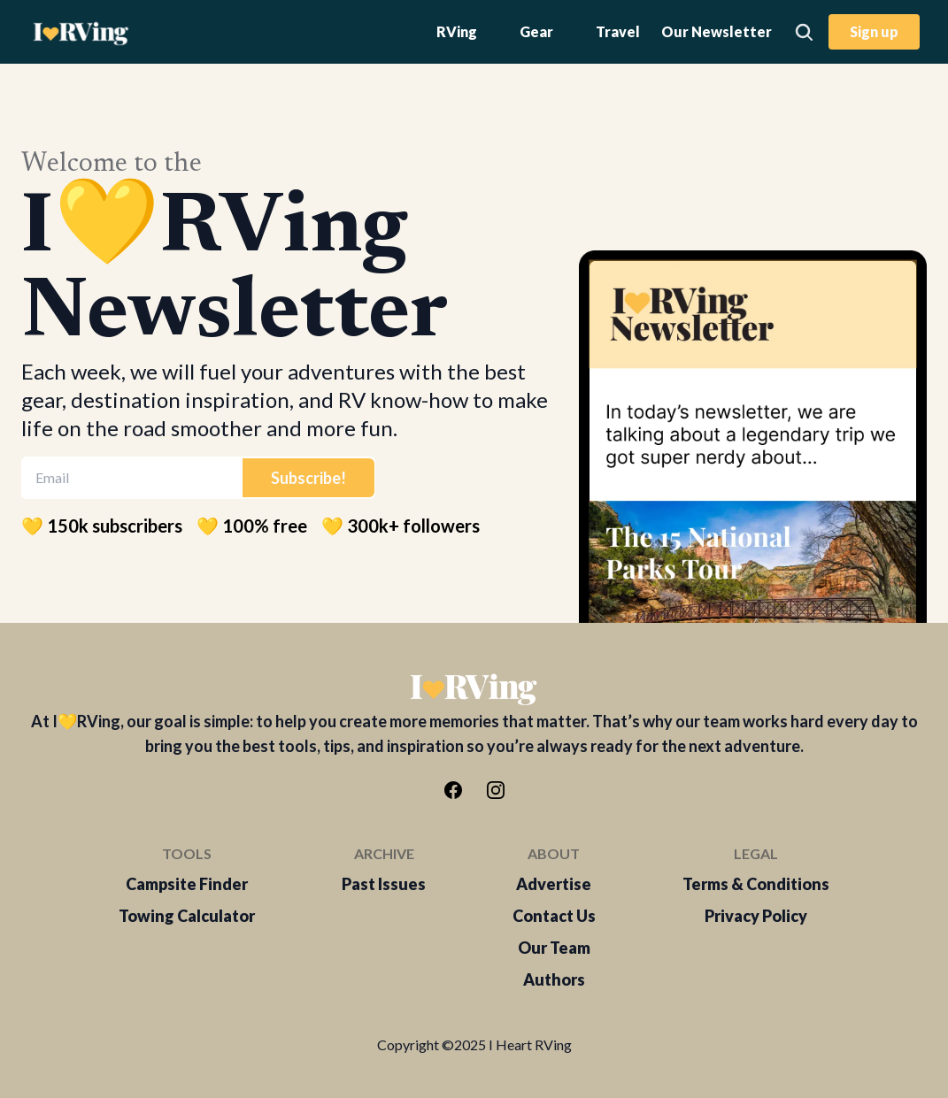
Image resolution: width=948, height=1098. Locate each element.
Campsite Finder (187, 884)
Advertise (553, 884)
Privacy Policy (756, 915)
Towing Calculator (187, 915)
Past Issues (384, 884)
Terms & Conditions (755, 884)
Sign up (874, 31)
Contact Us (554, 915)
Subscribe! (308, 478)
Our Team (554, 947)
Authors (554, 979)
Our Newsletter (716, 31)
